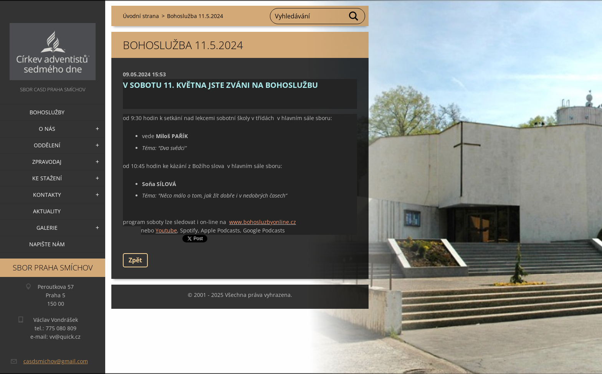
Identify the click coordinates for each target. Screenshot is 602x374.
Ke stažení (47, 178)
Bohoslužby (47, 112)
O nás (47, 128)
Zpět (135, 260)
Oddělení (47, 145)
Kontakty (47, 194)
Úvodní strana (141, 16)
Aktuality (47, 211)
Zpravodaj (46, 161)
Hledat (354, 16)
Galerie (47, 227)
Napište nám (47, 244)
